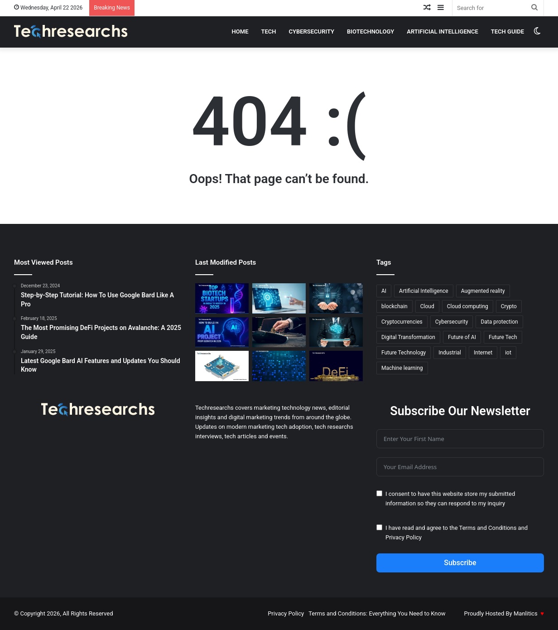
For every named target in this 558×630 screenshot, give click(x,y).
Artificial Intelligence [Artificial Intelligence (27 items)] (423, 291)
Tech (268, 31)
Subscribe (460, 562)
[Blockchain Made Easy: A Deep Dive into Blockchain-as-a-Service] (279, 366)
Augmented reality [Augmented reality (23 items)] (483, 291)
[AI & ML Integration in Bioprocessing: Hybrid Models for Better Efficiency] (336, 332)
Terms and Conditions (488, 527)
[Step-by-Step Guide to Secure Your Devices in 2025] (336, 298)
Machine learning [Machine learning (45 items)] (402, 368)
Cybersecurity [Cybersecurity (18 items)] (451, 322)
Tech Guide (507, 31)
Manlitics (526, 613)
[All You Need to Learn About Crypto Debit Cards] (279, 332)
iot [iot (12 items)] (508, 352)
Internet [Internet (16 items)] (483, 352)
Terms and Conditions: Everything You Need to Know (376, 613)
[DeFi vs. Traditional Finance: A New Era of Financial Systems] (336, 366)
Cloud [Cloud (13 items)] (427, 306)
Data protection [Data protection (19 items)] (499, 322)
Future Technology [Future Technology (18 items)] (403, 352)
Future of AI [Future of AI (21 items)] (462, 337)
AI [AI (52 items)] (383, 291)
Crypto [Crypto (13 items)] (509, 306)
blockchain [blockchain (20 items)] (394, 306)
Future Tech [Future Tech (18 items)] (503, 337)
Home (240, 31)
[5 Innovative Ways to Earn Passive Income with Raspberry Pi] (222, 366)
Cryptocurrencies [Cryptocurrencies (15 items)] (402, 322)
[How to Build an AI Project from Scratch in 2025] (222, 332)
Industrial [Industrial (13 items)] (449, 352)
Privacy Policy (403, 537)
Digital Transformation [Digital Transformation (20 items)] (408, 337)
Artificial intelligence (442, 31)
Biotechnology (370, 31)
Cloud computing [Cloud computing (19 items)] (467, 306)
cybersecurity (312, 31)
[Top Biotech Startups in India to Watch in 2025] (222, 298)
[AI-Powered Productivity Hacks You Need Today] (279, 298)
